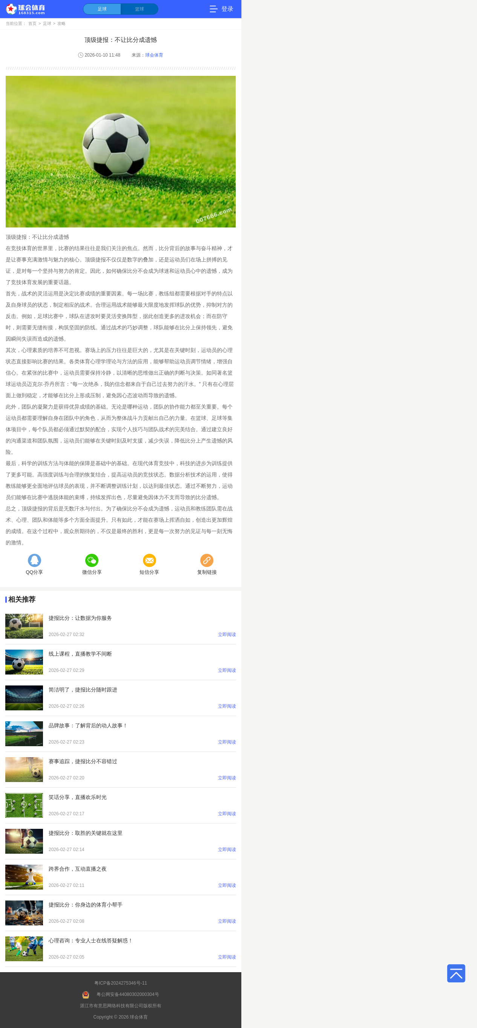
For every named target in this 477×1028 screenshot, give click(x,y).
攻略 (61, 23)
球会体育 (154, 55)
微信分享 (92, 564)
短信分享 (149, 564)
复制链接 (207, 564)
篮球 (139, 9)
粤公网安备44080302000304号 (128, 994)
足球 (102, 9)
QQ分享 (34, 564)
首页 (32, 23)
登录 (227, 9)
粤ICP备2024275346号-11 (120, 983)
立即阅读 (227, 634)
